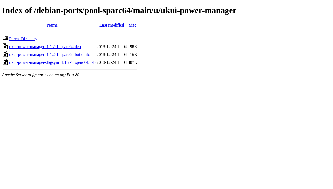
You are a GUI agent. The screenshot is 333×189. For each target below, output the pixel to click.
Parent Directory (23, 38)
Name (52, 25)
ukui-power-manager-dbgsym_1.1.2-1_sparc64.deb (52, 62)
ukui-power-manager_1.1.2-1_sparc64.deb (45, 46)
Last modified (111, 25)
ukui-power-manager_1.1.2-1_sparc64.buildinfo (49, 54)
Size (132, 25)
